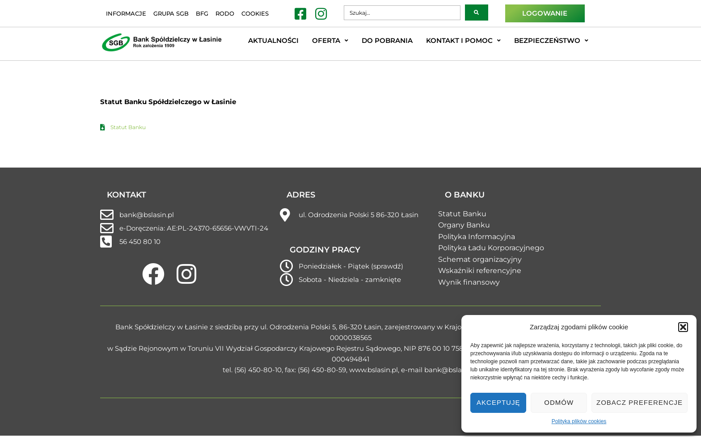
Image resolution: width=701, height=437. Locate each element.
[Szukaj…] (402, 12)
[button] (683, 327)
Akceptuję (498, 402)
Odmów (559, 402)
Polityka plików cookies (579, 421)
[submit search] (476, 12)
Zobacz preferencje (639, 402)
